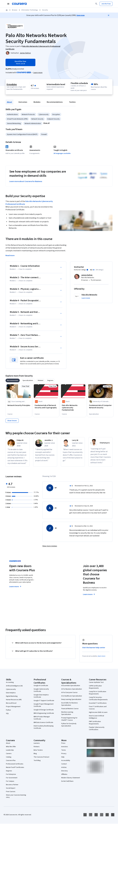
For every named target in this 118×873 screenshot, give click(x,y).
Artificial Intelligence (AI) (14, 686)
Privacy (63, 753)
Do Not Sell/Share (67, 781)
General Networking (14, 123)
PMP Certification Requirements (95, 722)
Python (8, 710)
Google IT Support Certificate (44, 700)
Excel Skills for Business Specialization (69, 704)
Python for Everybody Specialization (68, 724)
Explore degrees (54, 586)
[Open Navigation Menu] (8, 4)
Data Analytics (11, 693)
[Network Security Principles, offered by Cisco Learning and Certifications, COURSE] (18, 405)
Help (62, 757)
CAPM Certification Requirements (95, 687)
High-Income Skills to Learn (98, 712)
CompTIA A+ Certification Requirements (97, 692)
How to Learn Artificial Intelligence (96, 717)
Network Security (37, 119)
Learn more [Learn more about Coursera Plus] (15, 586)
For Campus (10, 781)
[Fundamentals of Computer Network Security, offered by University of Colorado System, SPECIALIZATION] (100, 406)
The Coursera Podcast (41, 757)
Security (45, 10)
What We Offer (11, 746)
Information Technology (29, 10)
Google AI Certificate (41, 685)
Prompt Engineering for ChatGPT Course (69, 719)
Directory (64, 771)
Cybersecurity (44, 114)
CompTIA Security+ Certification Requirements (98, 698)
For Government (11, 778)
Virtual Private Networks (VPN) (17, 119)
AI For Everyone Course (69, 692)
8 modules (12, 84)
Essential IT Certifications (98, 703)
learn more (101, 656)
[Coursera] (19, 4)
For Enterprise (11, 774)
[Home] (7, 10)
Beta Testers (38, 750)
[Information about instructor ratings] (87, 270)
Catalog (8, 757)
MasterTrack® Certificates (15, 767)
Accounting (10, 682)
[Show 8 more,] (12, 421)
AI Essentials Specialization (70, 685)
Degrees (9, 771)
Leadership (10, 750)
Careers (9, 753)
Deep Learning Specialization (71, 699)
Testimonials (74, 102)
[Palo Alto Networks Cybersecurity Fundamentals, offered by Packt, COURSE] (73, 407)
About (9, 102)
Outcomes (22, 102)
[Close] (108, 15)
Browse (14, 10)
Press (63, 743)
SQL (7, 713)
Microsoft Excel (11, 703)
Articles (64, 767)
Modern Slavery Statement (70, 778)
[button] (46, 123)
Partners (37, 746)
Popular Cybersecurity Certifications (96, 728)
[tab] (13, 380)
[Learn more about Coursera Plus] (37, 72)
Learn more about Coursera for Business (25, 181)
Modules (37, 102)
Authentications (12, 114)
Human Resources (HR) (14, 699)
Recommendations (55, 102)
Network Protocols (28, 114)
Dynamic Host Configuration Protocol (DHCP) (22, 134)
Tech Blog (37, 760)
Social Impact (10, 788)
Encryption (56, 114)
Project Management (13, 706)
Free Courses (10, 791)
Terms (63, 750)
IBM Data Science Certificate (43, 722)
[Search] (96, 4)
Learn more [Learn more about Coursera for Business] (89, 594)
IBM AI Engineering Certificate (44, 713)
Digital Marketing (12, 696)
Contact (64, 764)
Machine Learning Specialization (67, 713)
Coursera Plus (11, 760)
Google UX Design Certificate (44, 710)
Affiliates (64, 774)
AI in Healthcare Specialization (71, 696)
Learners (37, 743)
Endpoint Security (53, 119)
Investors (64, 746)
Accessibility (65, 760)
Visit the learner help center (93, 647)
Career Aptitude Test (96, 682)
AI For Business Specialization (71, 689)
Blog (35, 753)
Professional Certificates (14, 764)
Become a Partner (12, 784)
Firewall (44, 134)
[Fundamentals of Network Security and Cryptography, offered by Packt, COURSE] (46, 406)
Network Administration (33, 123)
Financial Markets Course (69, 708)
